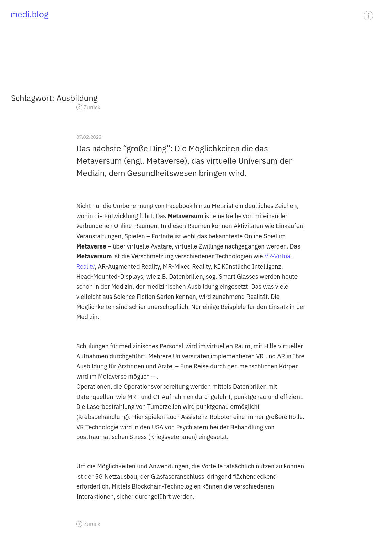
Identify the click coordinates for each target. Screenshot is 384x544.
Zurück (92, 107)
